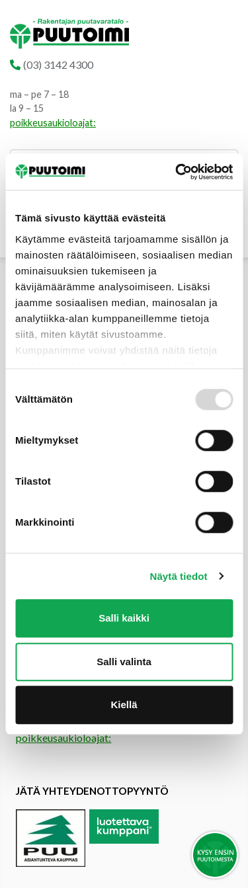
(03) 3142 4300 (58, 64)
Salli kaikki (124, 618)
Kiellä (123, 704)
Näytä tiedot (179, 576)
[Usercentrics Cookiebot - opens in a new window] (176, 172)
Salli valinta (124, 661)
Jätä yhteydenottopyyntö (92, 791)
